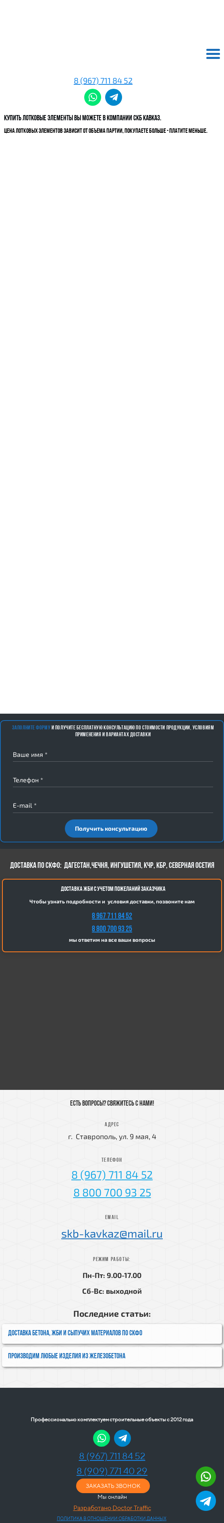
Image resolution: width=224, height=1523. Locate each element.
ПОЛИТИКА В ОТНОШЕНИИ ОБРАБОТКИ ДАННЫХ (111, 1518)
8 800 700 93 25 (112, 929)
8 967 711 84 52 (112, 916)
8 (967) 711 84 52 (103, 80)
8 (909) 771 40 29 (112, 1470)
